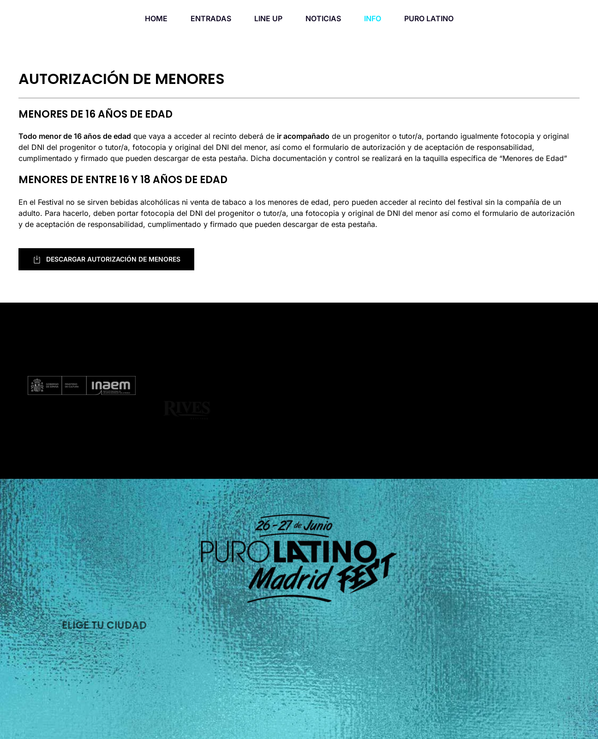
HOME (156, 18)
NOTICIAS (323, 18)
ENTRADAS (211, 18)
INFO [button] (372, 18)
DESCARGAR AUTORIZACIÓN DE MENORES (106, 259)
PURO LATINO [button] (429, 18)
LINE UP (268, 18)
